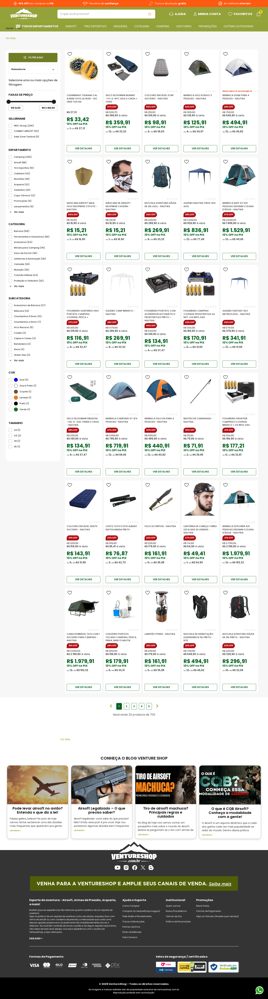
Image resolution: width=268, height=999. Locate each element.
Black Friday (202, 905)
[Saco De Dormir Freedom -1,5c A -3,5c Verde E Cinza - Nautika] (83, 420)
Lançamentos (24, 206)
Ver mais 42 (17, 286)
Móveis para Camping (29, 247)
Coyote (25, 391)
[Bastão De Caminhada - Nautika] (200, 420)
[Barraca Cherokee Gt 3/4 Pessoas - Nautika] (122, 420)
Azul (24, 379)
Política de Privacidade (178, 921)
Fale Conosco (129, 937)
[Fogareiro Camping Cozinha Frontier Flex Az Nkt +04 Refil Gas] (200, 312)
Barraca (21, 231)
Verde (25, 409)
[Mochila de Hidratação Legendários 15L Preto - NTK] (200, 635)
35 (17, 446)
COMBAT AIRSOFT (26, 131)
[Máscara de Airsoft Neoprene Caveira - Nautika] (122, 204)
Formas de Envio (131, 926)
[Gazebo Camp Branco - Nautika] (122, 312)
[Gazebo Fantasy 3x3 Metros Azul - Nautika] (239, 312)
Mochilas (22, 179)
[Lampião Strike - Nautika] (161, 635)
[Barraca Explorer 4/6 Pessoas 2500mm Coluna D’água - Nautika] (239, 528)
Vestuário (22, 190)
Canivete (22, 264)
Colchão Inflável (26, 275)
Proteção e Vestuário (29, 280)
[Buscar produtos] (150, 14)
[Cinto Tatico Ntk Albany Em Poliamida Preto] (122, 528)
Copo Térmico (24, 195)
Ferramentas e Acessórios (31, 236)
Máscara (21, 311)
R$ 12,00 (15, 107)
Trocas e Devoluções (133, 921)
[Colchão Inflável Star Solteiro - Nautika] (161, 97)
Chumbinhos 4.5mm (27, 322)
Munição (21, 269)
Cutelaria (22, 173)
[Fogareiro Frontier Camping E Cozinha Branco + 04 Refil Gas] (239, 420)
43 (17, 430)
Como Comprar (130, 905)
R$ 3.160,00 (48, 107)
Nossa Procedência (176, 911)
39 (17, 441)
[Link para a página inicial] (9, 28)
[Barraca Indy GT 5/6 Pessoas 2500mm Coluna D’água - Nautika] (239, 204)
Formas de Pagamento (208, 911)
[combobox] (106, 14)
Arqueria (21, 184)
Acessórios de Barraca (29, 305)
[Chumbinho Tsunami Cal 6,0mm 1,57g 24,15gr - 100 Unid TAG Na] (83, 97)
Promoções (22, 201)
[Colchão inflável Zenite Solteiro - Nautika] (83, 528)
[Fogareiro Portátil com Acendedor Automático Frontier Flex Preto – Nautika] (161, 312)
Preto (24, 403)
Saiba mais (220, 883)
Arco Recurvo (23, 327)
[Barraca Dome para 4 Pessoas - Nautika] (239, 97)
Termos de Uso (174, 916)
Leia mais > (15, 830)
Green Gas (22, 355)
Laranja (25, 397)
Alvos (19, 349)
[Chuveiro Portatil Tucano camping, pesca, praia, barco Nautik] (122, 635)
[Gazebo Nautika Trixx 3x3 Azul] (200, 204)
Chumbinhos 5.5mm (28, 316)
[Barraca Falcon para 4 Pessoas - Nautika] (161, 420)
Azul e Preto (28, 385)
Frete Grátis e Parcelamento (137, 916)
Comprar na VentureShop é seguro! (141, 911)
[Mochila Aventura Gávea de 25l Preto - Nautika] (239, 635)
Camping (23, 157)
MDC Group (24, 125)
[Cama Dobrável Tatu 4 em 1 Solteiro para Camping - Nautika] (83, 635)
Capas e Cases (25, 338)
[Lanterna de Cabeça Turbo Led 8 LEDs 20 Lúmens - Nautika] (200, 528)
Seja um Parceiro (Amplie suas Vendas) (217, 916)
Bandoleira (22, 344)
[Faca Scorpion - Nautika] (161, 528)
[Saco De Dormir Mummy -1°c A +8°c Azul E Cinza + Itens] (122, 97)
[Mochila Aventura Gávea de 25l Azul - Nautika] (161, 204)
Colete (20, 333)
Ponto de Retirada (131, 932)
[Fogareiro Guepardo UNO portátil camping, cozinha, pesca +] (83, 312)
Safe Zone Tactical (26, 136)
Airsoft (20, 162)
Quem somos (173, 905)
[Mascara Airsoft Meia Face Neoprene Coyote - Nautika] (83, 204)
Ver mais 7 (17, 212)
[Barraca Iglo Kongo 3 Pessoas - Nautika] (200, 97)
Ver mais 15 (17, 360)
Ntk (19, 28)
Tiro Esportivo (24, 168)
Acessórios (23, 242)
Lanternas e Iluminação (30, 258)
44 (17, 435)
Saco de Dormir (25, 253)
